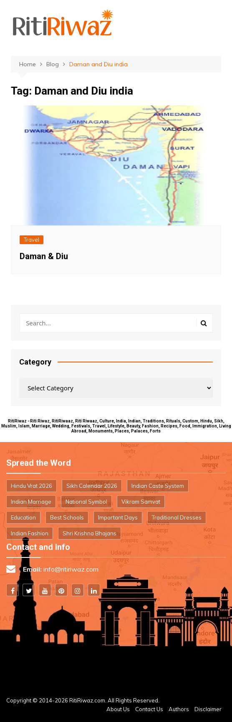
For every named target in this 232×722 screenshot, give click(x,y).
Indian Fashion (29, 533)
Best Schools (67, 517)
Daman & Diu (44, 256)
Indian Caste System (157, 485)
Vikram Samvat (140, 501)
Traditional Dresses (177, 517)
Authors (179, 709)
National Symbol (86, 501)
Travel (31, 239)
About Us (118, 709)
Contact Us (149, 709)
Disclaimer (208, 709)
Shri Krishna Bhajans (89, 533)
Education (23, 517)
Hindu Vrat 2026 (31, 485)
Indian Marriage (31, 501)
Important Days (118, 517)
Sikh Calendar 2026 (91, 485)
